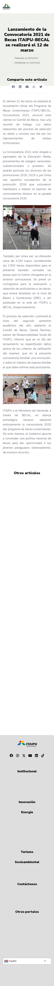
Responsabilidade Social (27, 21)
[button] (13, 87)
